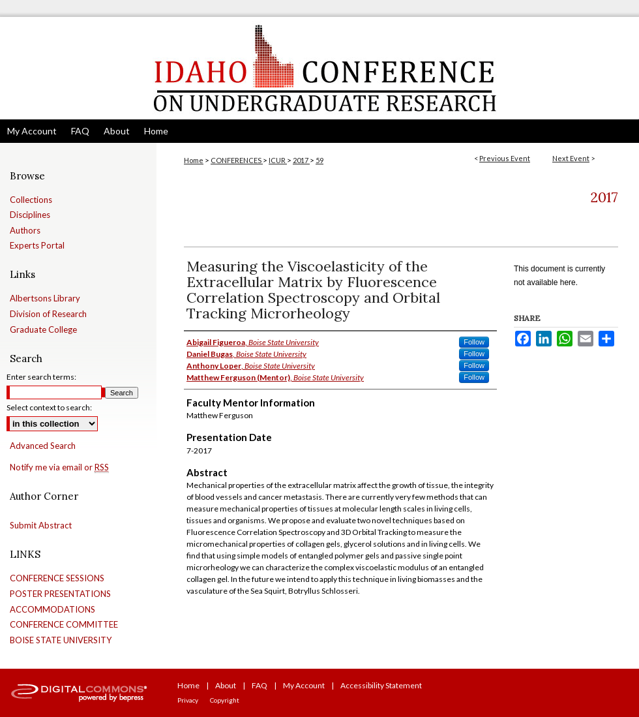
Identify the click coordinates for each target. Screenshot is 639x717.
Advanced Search (43, 445)
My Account (304, 685)
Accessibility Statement (381, 685)
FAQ (259, 685)
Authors (25, 231)
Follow (474, 342)
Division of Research (48, 314)
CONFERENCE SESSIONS (57, 578)
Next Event (570, 158)
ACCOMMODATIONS (52, 610)
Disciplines (30, 215)
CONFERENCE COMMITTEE (64, 625)
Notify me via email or (59, 468)
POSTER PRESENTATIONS (60, 594)
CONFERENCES (237, 160)
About (225, 685)
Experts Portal (37, 246)
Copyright (224, 700)
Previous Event (504, 158)
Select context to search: (49, 407)
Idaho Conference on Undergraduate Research (319, 68)
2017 (301, 160)
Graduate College (43, 330)
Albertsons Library (45, 298)
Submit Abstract (41, 525)
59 (319, 160)
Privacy (187, 700)
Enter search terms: (41, 377)
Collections (31, 200)
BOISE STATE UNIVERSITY (60, 640)
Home (193, 160)
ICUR (278, 160)
